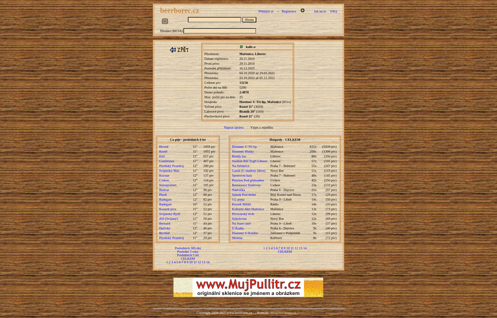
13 (203, 262)
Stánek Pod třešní (244, 194)
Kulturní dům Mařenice (248, 209)
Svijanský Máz (169, 170)
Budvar (164, 190)
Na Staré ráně (241, 223)
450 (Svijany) (168, 218)
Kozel (163, 151)
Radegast (165, 199)
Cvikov (164, 180)
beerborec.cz (180, 10)
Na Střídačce (241, 166)
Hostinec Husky (243, 151)
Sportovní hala (242, 175)
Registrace (289, 11)
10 (191, 262)
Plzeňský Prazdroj (171, 166)
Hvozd (163, 146)
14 (208, 262)
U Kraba (238, 228)
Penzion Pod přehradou (248, 180)
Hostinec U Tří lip (244, 146)
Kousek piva (167, 209)
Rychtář (164, 233)
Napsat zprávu (234, 127)
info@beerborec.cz (283, 312)
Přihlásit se (266, 11)
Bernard (164, 223)
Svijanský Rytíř (169, 214)
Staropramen (167, 185)
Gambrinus (166, 161)
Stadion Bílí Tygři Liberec (250, 161)
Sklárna (237, 238)
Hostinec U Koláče (245, 233)
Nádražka (238, 190)
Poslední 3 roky (188, 251)
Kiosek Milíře (241, 204)
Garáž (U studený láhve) (248, 170)
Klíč (162, 156)
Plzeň (163, 194)
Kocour (164, 175)
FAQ (333, 11)
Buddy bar (239, 156)
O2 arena (238, 199)
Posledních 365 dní (188, 248)
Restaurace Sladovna (246, 185)
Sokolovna (239, 218)
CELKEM (188, 258)
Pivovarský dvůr (243, 214)
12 (199, 262)
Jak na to (320, 11)
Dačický (165, 228)
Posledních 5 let (188, 255)
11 (195, 262)
